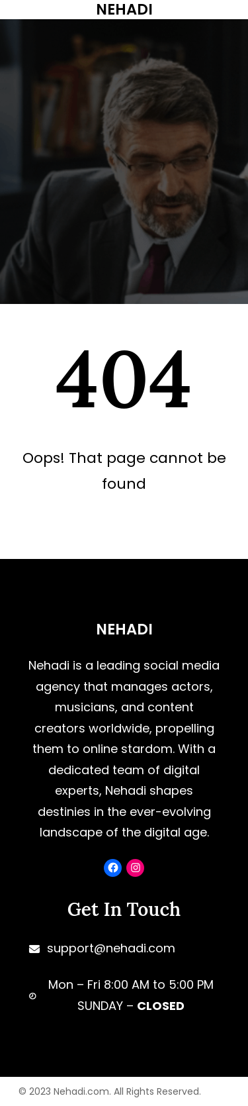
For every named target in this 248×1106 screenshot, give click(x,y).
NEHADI (124, 629)
